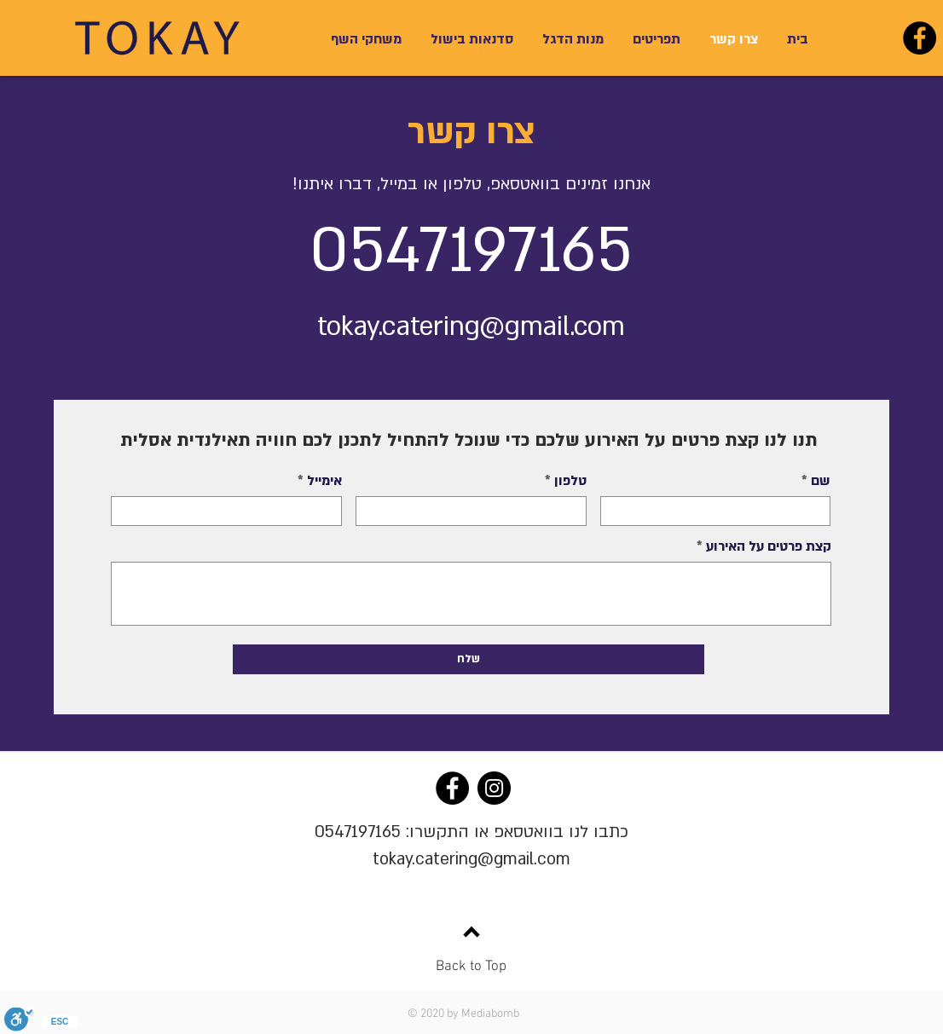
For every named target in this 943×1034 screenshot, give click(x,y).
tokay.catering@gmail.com (471, 859)
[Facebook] (919, 38)
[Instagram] (494, 788)
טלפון (570, 480)
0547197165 (358, 832)
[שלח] (468, 659)
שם (820, 480)
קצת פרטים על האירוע (768, 546)
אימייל (324, 480)
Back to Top (471, 966)
